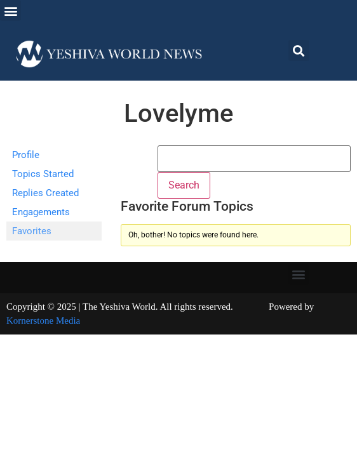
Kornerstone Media (43, 320)
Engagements (41, 212)
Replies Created (45, 193)
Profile (25, 155)
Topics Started (43, 174)
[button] (10, 10)
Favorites (31, 231)
